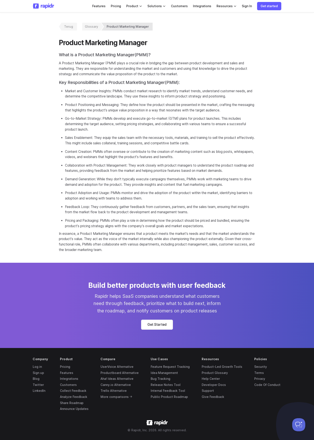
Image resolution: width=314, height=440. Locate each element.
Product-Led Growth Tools (222, 366)
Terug (68, 26)
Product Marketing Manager (128, 26)
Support (208, 390)
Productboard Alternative (120, 373)
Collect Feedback (73, 390)
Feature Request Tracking (170, 366)
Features (99, 6)
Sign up (38, 373)
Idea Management (164, 373)
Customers (179, 6)
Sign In (247, 6)
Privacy (259, 378)
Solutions (156, 6)
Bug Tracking (160, 378)
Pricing (116, 6)
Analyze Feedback (73, 397)
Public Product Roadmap (169, 397)
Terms (259, 373)
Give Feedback (213, 397)
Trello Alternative (114, 390)
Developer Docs (214, 385)
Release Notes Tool (166, 385)
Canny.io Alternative (116, 385)
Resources (227, 6)
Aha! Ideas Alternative (117, 378)
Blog (36, 378)
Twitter (38, 385)
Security (260, 366)
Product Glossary (215, 373)
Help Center (211, 378)
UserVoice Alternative (117, 366)
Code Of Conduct (267, 385)
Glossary (91, 26)
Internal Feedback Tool (168, 390)
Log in (37, 366)
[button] (269, 6)
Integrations (202, 6)
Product (134, 6)
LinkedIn (39, 390)
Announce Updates (74, 409)
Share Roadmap (72, 403)
